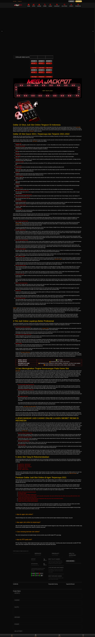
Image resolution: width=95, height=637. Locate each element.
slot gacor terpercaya (25, 352)
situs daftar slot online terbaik (29, 406)
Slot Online (18, 370)
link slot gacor (25, 430)
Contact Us (20, 1)
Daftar (78, 1)
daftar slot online (72, 473)
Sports (71, 6)
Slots (32, 6)
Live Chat (14, 1)
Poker (44, 6)
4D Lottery (64, 6)
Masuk (71, 1)
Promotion (78, 6)
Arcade (38, 6)
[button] (2, 31)
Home (27, 6)
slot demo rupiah (58, 259)
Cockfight (56, 6)
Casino (49, 6)
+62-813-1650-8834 (70, 561)
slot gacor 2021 (45, 328)
